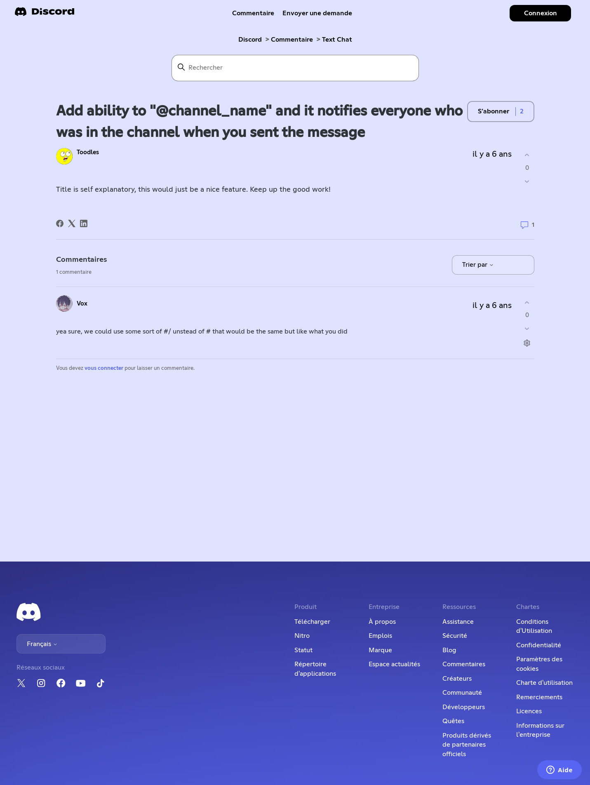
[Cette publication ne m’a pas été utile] (527, 181)
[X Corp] (71, 223)
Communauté (462, 692)
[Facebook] (59, 223)
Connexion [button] (540, 13)
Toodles (88, 152)
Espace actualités (394, 664)
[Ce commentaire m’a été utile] (527, 302)
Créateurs (457, 678)
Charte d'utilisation (544, 682)
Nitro (302, 635)
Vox (82, 304)
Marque (380, 650)
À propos (382, 621)
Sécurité (454, 635)
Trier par (478, 264)
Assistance (458, 621)
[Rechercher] (295, 68)
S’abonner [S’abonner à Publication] (493, 111)
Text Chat (337, 39)
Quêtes (453, 721)
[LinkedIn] (83, 223)
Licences (529, 711)
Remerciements (539, 697)
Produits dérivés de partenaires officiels (466, 744)
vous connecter (104, 368)
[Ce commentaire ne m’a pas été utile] (527, 329)
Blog (449, 650)
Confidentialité (538, 645)
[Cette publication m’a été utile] (527, 155)
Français (42, 644)
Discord (250, 39)
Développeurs (463, 707)
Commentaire (253, 13)
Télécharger (312, 621)
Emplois (380, 635)
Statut (303, 650)
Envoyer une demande (317, 13)
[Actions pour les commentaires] (527, 343)
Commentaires (463, 664)
